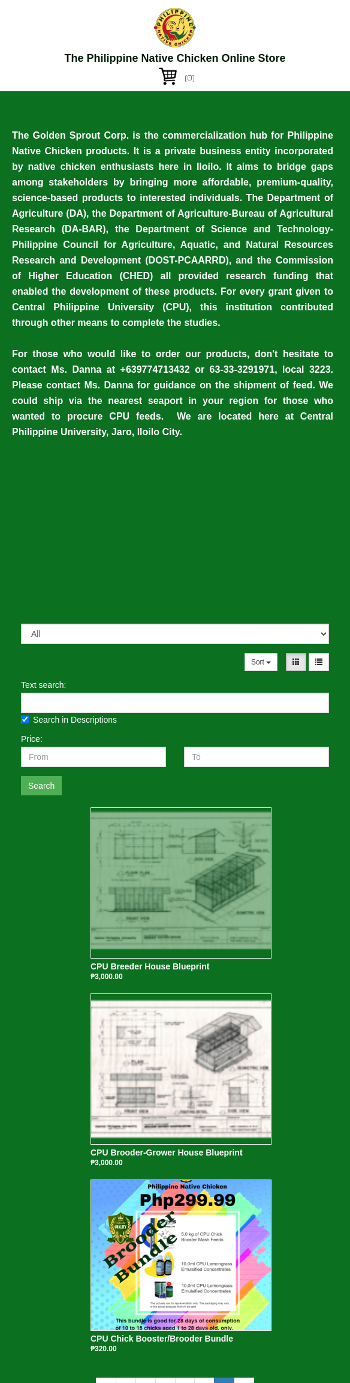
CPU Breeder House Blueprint (149, 966)
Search (41, 786)
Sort (261, 662)
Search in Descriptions (69, 720)
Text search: (43, 685)
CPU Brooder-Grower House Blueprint (166, 1152)
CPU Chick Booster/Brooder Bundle (161, 1338)
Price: (32, 739)
